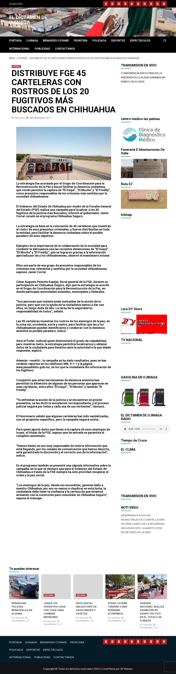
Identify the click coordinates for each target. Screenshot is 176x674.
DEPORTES (118, 40)
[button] (126, 134)
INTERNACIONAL (19, 48)
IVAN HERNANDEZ (37, 118)
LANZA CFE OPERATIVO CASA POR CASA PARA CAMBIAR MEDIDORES (55, 610)
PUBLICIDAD (42, 48)
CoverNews (108, 668)
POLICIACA (99, 40)
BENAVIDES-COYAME (56, 40)
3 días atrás (19, 618)
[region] (144, 134)
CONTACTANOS (65, 48)
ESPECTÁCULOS (140, 40)
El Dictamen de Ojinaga (28, 19)
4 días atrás (147, 625)
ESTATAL (16, 66)
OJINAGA (32, 40)
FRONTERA (81, 40)
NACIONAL (49, 595)
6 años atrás (19, 118)
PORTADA (15, 40)
